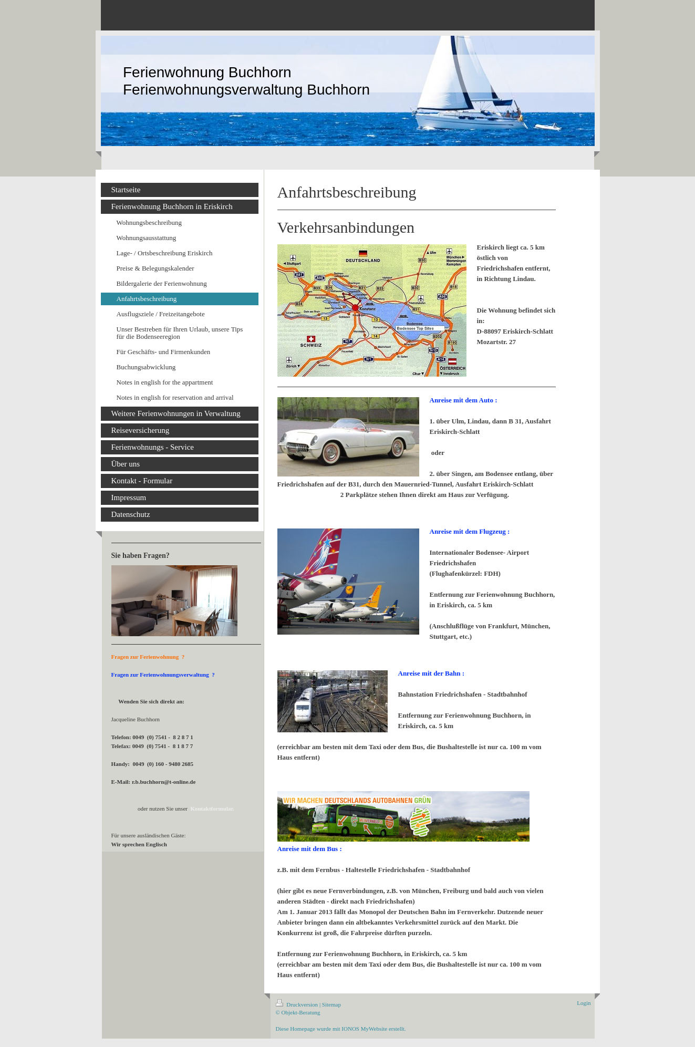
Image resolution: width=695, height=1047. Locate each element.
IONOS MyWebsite (364, 1028)
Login (583, 1003)
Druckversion (297, 1004)
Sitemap (331, 1004)
